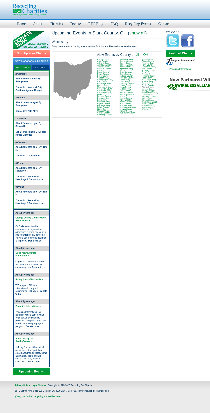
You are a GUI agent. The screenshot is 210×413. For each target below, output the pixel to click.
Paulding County (148, 63)
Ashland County (103, 63)
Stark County (148, 87)
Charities (56, 24)
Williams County (148, 106)
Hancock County (126, 61)
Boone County (103, 72)
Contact (164, 24)
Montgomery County (128, 107)
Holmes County (126, 72)
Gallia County (102, 109)
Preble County (147, 72)
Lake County (125, 81)
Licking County (126, 85)
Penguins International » (28, 306)
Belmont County (103, 70)
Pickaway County (149, 67)
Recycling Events (138, 24)
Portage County (148, 70)
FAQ (114, 24)
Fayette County (103, 104)
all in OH (142, 55)
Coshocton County (104, 89)
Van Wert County (149, 96)
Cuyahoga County (104, 93)
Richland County (148, 76)
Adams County (103, 59)
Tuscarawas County (150, 93)
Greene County (103, 113)
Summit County (148, 89)
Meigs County (125, 100)
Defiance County (104, 96)
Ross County (147, 78)
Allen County (102, 61)
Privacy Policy (22, 385)
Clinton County (103, 85)
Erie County (102, 100)
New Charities (40, 67)
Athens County (103, 67)
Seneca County (148, 83)
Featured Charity (180, 53)
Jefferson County (126, 78)
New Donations (23, 67)
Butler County (102, 76)
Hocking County (126, 70)
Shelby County (148, 85)
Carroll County (103, 78)
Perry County (147, 65)
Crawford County (104, 91)
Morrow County (126, 111)
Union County (147, 95)
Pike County (147, 69)
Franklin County (103, 105)
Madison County (126, 93)
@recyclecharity (23, 396)
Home (21, 24)
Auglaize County (104, 69)
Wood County (147, 107)
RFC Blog (95, 24)
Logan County (125, 87)
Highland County (126, 69)
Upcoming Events (31, 371)
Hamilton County (126, 59)
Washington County (150, 102)
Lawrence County (127, 83)
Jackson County (126, 76)
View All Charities (37, 44)
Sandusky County (149, 80)
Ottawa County (148, 61)
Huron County (125, 74)
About (37, 24)
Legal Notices (39, 385)
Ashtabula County (104, 65)
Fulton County (103, 107)
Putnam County (148, 74)
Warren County (148, 100)
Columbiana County (105, 87)
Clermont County (104, 83)
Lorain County (125, 89)
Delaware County (104, 98)
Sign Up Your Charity (31, 53)
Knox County (125, 80)
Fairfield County (103, 102)
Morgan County (126, 109)
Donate (75, 24)
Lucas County (125, 91)
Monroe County (126, 105)
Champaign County (105, 80)
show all (137, 32)
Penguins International (180, 69)
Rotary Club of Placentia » (29, 279)
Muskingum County (127, 113)
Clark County (102, 81)
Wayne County (148, 104)
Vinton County (147, 98)
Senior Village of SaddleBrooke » (24, 340)
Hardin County (125, 63)
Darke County (102, 94)
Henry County (125, 67)
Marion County (125, 96)
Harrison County (126, 65)
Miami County (125, 104)
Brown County (103, 74)
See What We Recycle (34, 47)
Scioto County (147, 81)
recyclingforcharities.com (47, 396)
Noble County (147, 59)
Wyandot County (148, 109)
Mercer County (126, 102)
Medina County (126, 98)
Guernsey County (104, 115)
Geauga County (103, 111)
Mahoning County (127, 94)
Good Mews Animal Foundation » (25, 254)
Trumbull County (148, 91)
